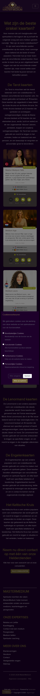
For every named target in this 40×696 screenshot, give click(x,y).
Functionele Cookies (13, 345)
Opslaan (27, 376)
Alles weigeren (15, 376)
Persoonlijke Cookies (13, 364)
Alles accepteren (20, 381)
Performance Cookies (14, 356)
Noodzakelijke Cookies (14, 333)
